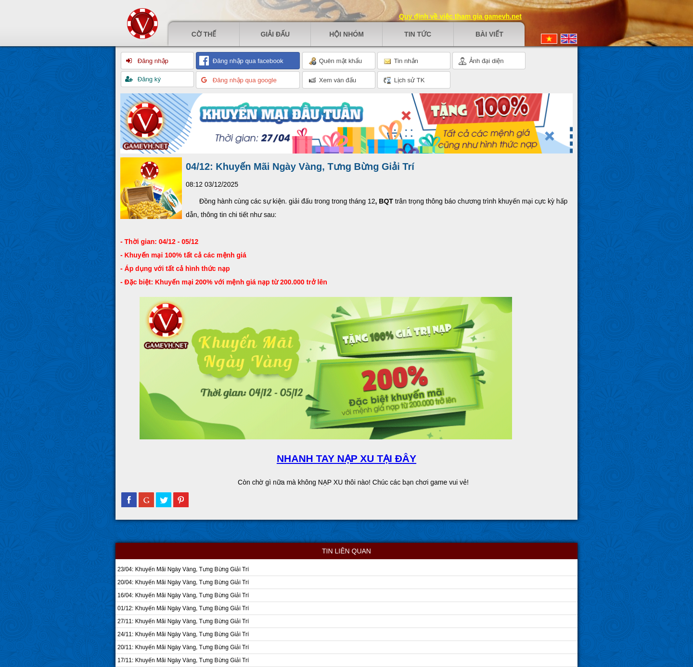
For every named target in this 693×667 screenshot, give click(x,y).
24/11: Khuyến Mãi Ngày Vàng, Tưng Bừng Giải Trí (183, 634)
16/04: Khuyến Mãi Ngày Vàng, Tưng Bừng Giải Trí (183, 595)
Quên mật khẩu (335, 61)
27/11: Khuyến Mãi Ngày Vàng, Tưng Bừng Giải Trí (183, 621)
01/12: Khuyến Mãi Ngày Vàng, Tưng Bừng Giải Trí (183, 608)
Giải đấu (275, 34)
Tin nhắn (401, 61)
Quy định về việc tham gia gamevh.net (460, 16)
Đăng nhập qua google (244, 80)
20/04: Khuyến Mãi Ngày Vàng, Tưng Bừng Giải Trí (183, 582)
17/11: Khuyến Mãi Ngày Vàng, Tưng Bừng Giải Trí (183, 660)
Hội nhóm (346, 34)
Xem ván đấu (332, 80)
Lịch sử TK (404, 80)
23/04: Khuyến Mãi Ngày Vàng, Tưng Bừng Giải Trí (183, 569)
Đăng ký (148, 79)
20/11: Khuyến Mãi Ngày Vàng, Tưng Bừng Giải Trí (183, 647)
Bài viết (489, 34)
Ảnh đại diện (481, 61)
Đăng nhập (152, 60)
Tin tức (417, 34)
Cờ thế (204, 34)
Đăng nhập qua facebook (247, 60)
